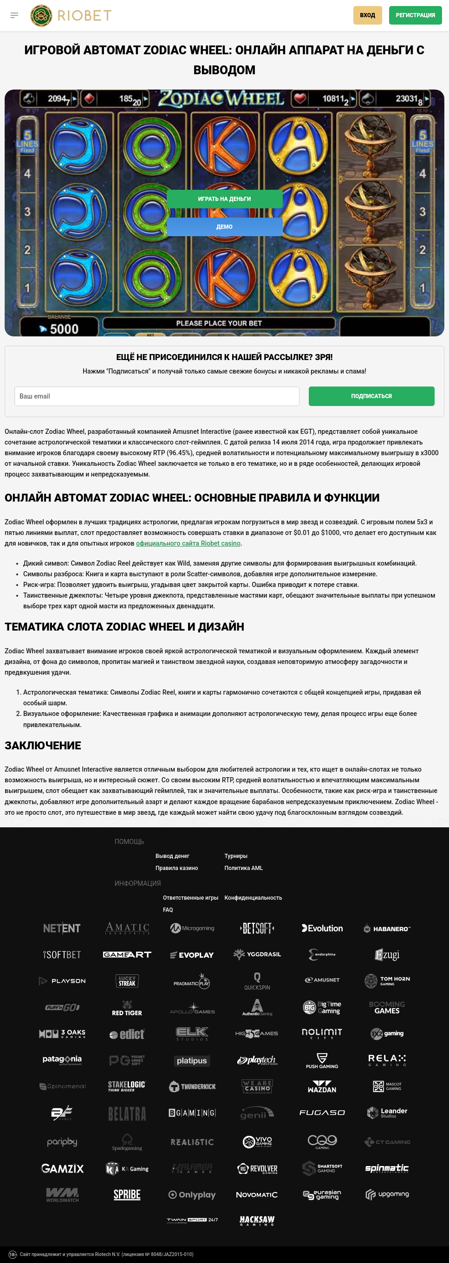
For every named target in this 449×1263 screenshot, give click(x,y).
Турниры (235, 856)
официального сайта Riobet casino (188, 543)
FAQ (168, 910)
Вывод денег (172, 856)
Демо (224, 227)
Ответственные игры (190, 898)
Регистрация (415, 15)
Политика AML (243, 868)
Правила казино (177, 868)
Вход (367, 15)
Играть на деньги (224, 199)
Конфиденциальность (253, 898)
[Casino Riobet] (70, 15)
